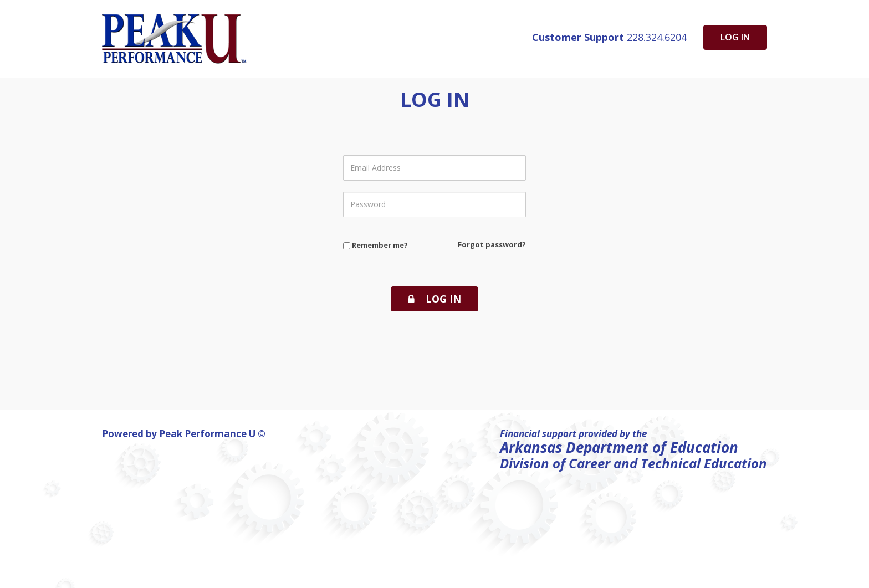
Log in (735, 37)
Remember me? (375, 245)
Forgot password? (492, 244)
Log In (434, 298)
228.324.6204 (609, 37)
